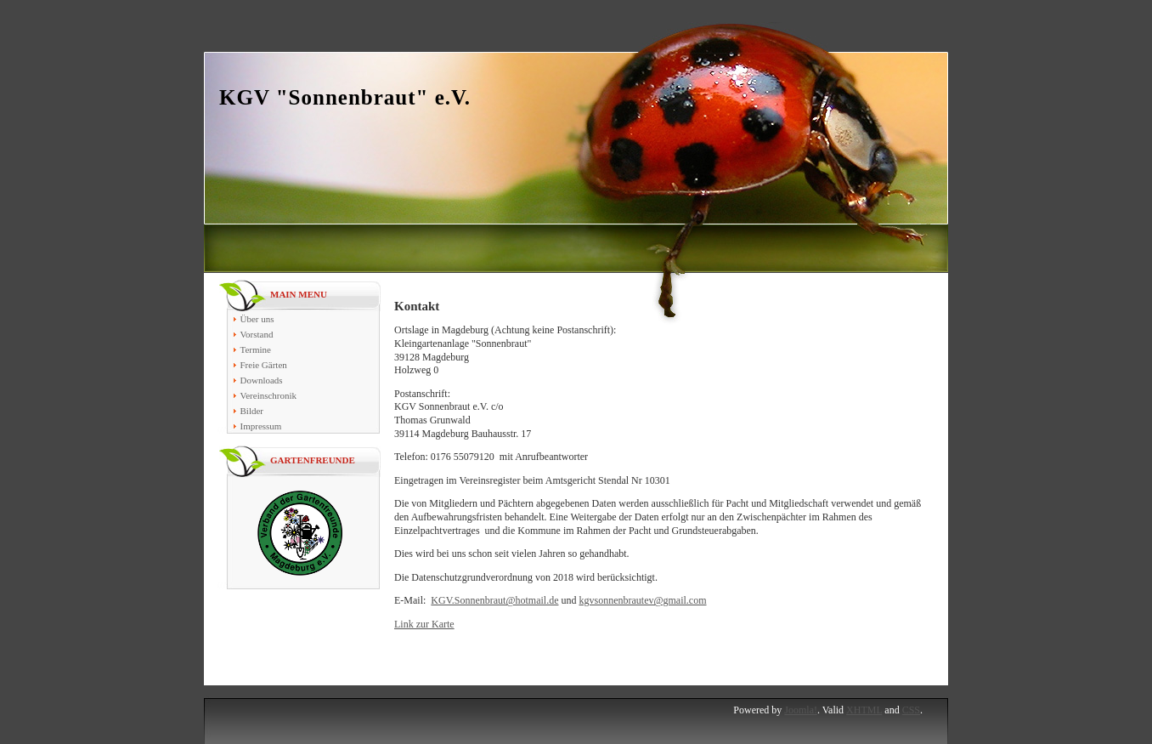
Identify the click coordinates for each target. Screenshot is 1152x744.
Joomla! (800, 710)
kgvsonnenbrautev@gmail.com (642, 600)
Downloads (261, 380)
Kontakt (416, 306)
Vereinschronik (268, 395)
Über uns (257, 319)
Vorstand (257, 334)
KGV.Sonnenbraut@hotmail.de (494, 600)
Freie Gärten (263, 365)
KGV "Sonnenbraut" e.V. (345, 97)
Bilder (252, 411)
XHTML (864, 710)
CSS (911, 710)
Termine (256, 349)
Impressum (261, 426)
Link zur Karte (424, 624)
